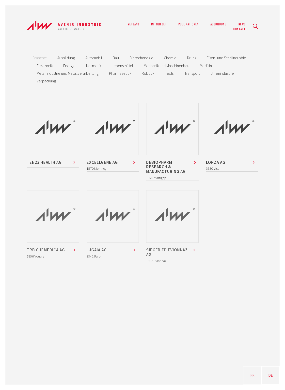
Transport (192, 73)
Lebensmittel (122, 65)
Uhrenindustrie (222, 73)
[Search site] (255, 27)
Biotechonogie (141, 57)
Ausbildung (66, 57)
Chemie (170, 57)
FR (252, 375)
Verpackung (46, 80)
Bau (116, 57)
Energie (69, 65)
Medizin (206, 65)
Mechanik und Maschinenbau (166, 65)
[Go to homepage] (64, 26)
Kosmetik (93, 65)
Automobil (93, 57)
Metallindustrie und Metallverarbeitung (67, 73)
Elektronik (45, 65)
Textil (169, 73)
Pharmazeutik (120, 73)
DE (270, 375)
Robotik (148, 73)
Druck (191, 57)
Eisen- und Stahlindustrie (226, 57)
